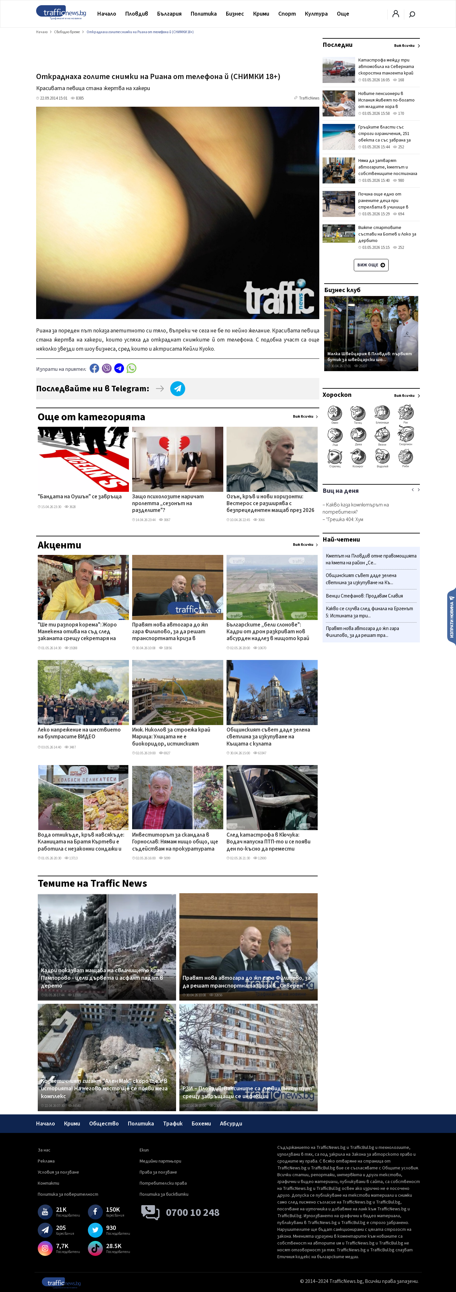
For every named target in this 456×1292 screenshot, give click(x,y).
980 (398, 180)
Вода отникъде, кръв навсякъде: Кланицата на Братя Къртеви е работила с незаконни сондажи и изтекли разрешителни (81, 842)
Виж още (371, 265)
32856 (165, 648)
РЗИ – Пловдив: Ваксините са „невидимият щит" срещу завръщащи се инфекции (248, 1092)
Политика (204, 14)
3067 (164, 520)
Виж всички (303, 416)
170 (398, 113)
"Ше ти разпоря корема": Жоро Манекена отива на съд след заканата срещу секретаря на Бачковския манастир (77, 632)
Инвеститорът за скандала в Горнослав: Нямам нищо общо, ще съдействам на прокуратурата (175, 842)
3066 (259, 520)
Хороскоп (337, 394)
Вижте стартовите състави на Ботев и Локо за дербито (387, 234)
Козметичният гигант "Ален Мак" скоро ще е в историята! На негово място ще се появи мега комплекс (104, 1088)
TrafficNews (309, 98)
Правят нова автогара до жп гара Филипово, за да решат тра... (362, 632)
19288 (70, 648)
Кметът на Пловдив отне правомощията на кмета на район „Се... (371, 560)
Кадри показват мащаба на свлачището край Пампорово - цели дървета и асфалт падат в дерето (102, 978)
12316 (74, 995)
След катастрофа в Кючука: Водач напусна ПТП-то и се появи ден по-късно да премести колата (269, 842)
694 (398, 214)
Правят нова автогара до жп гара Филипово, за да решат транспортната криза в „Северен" (170, 632)
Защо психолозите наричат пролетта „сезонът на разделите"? (168, 504)
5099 (164, 858)
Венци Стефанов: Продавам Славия (364, 596)
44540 (74, 1105)
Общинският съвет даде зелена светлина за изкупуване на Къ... (361, 579)
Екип (144, 1150)
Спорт (287, 14)
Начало (106, 14)
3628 (70, 507)
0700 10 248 (193, 1212)
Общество (104, 1124)
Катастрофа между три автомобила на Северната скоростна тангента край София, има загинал (386, 70)
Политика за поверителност (68, 1194)
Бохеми (201, 1124)
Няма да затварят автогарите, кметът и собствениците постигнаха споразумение (387, 170)
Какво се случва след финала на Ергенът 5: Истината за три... (369, 612)
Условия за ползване (58, 1172)
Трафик (173, 1124)
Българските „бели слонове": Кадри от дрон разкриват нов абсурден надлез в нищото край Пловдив (268, 632)
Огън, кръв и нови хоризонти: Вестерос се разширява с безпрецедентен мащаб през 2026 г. (270, 504)
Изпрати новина (451, 616)
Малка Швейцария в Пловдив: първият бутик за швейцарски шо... (369, 357)
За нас (44, 1150)
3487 (70, 747)
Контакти (48, 1183)
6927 (164, 753)
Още (343, 14)
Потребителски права (163, 1183)
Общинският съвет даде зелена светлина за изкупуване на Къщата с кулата (268, 737)
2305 (215, 1105)
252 (398, 147)
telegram (119, 368)
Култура (316, 14)
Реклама (46, 1161)
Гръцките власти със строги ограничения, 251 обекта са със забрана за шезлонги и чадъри (384, 137)
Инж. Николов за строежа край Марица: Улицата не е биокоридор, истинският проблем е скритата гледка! (171, 737)
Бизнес (235, 14)
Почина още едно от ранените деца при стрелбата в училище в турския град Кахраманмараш (389, 204)
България (169, 14)
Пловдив (136, 14)
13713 (70, 858)
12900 (259, 858)
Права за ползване (158, 1172)
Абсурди (231, 1124)
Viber (107, 368)
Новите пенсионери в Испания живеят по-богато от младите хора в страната (386, 103)
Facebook (94, 368)
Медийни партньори (160, 1161)
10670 (259, 648)
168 (398, 80)
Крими (261, 14)
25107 (360, 366)
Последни (337, 44)
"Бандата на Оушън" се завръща (80, 497)
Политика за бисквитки (164, 1194)
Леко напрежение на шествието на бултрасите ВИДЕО (79, 734)
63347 (259, 753)
